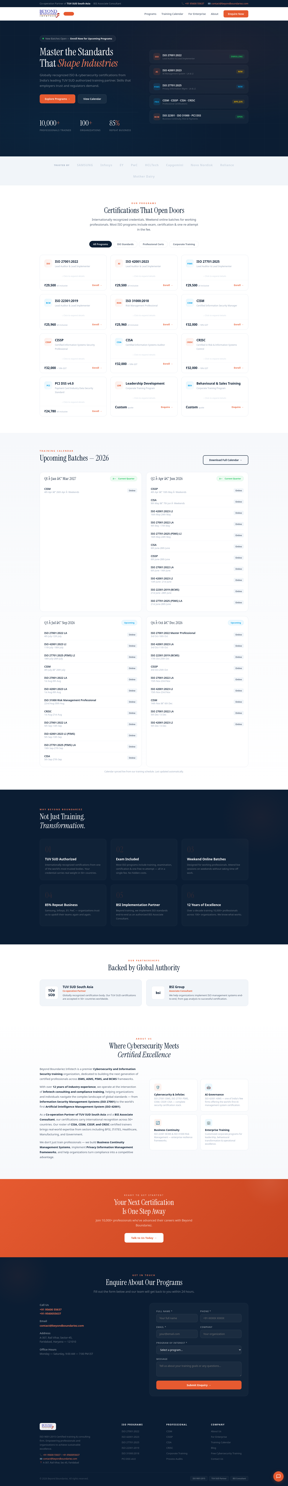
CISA (169, 1442)
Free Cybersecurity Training (226, 1453)
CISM (169, 1431)
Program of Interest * (171, 1348)
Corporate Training (184, 249)
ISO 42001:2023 (130, 1436)
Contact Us (217, 1458)
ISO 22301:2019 (130, 1447)
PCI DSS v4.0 (129, 1458)
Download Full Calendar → (225, 465)
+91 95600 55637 (194, 3)
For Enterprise (197, 14)
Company (206, 1332)
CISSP (169, 1436)
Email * (161, 1332)
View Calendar (92, 99)
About (214, 14)
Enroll (97, 289)
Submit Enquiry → (199, 1390)
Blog (213, 1447)
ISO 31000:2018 (130, 1453)
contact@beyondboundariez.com (229, 3)
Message (162, 1364)
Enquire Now (236, 14)
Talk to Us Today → (144, 1244)
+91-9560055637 (50, 1319)
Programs (150, 14)
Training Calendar (172, 14)
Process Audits (174, 1458)
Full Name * (164, 1316)
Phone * (205, 1316)
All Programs (100, 249)
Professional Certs (153, 249)
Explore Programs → (57, 99)
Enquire (167, 411)
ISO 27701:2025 (130, 1442)
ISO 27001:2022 (130, 1431)
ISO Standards (125, 249)
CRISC (169, 1447)
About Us (216, 1431)
